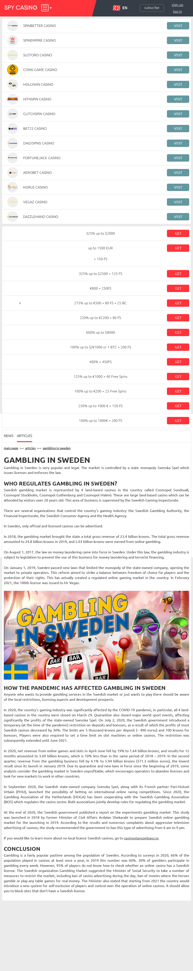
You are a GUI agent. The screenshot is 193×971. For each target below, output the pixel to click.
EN (120, 8)
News (8, 436)
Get (178, 233)
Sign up (177, 5)
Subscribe (151, 8)
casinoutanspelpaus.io (141, 838)
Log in (177, 11)
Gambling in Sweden (57, 448)
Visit (178, 26)
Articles (24, 436)
